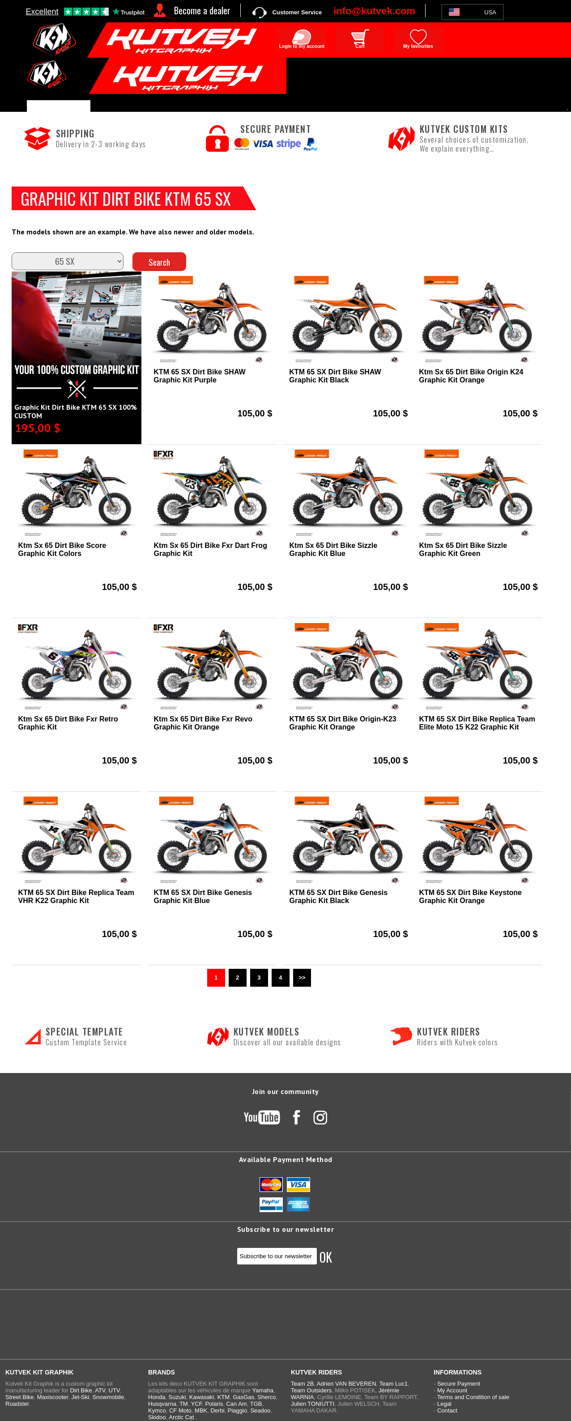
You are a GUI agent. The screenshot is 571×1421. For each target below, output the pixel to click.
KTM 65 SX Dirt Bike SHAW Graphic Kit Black (335, 376)
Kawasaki (201, 1397)
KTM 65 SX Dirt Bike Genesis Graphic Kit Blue (203, 896)
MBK (201, 1410)
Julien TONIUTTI (312, 1403)
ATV (100, 1390)
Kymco (157, 1410)
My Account (452, 1390)
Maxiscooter (52, 1397)
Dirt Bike (81, 1390)
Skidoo (157, 1417)
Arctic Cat (181, 1417)
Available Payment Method (285, 1159)
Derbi (217, 1410)
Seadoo (260, 1410)
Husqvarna (162, 1403)
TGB (256, 1403)
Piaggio (237, 1410)
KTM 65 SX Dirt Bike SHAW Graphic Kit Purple (199, 376)
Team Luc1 (393, 1383)
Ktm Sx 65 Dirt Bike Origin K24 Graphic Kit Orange (471, 376)
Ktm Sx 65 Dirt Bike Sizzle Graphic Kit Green (463, 549)
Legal (444, 1403)
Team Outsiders (311, 1390)
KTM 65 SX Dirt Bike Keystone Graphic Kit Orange (470, 896)
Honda (156, 1397)
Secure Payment (458, 1383)
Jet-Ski (80, 1397)
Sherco (266, 1397)
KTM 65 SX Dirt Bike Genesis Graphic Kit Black (339, 896)
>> (301, 977)
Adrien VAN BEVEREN (346, 1383)
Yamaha (262, 1390)
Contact (447, 1410)
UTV (114, 1390)
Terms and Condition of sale (473, 1397)
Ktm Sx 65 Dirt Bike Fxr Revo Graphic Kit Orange (203, 723)
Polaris (214, 1403)
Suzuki (177, 1397)
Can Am (236, 1403)
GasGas (243, 1397)
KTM (223, 1397)
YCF (196, 1403)
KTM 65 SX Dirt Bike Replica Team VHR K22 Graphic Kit (76, 896)
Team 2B (302, 1383)
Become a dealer (202, 10)
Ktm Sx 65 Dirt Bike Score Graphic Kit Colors (62, 549)
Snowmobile (108, 1397)
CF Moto (180, 1410)
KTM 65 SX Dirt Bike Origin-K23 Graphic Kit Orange (343, 723)
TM (183, 1403)
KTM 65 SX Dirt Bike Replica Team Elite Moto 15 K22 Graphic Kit (477, 723)
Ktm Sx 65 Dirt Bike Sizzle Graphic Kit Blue (334, 549)
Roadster (17, 1403)
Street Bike (19, 1397)
